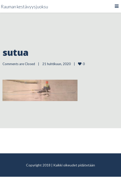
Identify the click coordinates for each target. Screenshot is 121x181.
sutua (15, 52)
